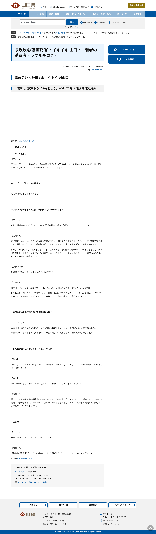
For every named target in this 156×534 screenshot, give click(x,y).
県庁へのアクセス (122, 505)
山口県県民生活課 (26, 141)
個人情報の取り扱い (111, 520)
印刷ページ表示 (97, 69)
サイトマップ (109, 513)
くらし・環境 (38, 14)
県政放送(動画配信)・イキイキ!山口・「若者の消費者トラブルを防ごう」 (50, 37)
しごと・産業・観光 (102, 14)
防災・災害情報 (136, 5)
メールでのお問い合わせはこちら (32, 482)
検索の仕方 (87, 22)
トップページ (20, 14)
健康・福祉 (54, 14)
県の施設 (93, 505)
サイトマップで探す (119, 22)
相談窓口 (33, 505)
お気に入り (98, 7)
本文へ (45, 7)
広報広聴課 (60, 32)
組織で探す (101, 22)
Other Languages (59, 7)
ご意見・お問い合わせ (112, 524)
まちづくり (122, 14)
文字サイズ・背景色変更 (79, 7)
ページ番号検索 (70, 27)
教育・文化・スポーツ (75, 14)
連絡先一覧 (63, 505)
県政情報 (137, 14)
